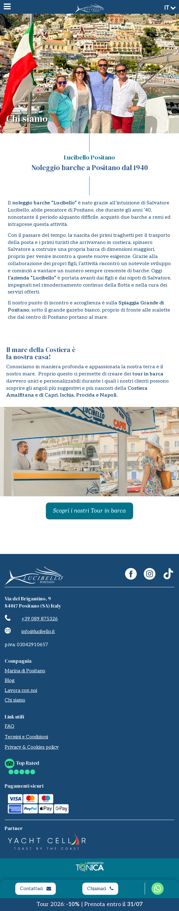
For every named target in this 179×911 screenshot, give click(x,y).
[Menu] (7, 7)
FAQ (9, 726)
